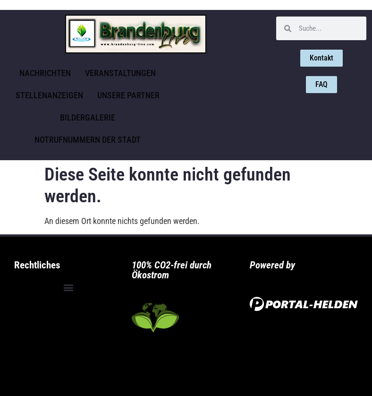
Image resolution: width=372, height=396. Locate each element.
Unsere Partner (128, 95)
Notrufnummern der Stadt (87, 140)
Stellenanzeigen (49, 95)
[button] (68, 287)
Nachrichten (45, 73)
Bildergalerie (87, 117)
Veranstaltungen (120, 73)
